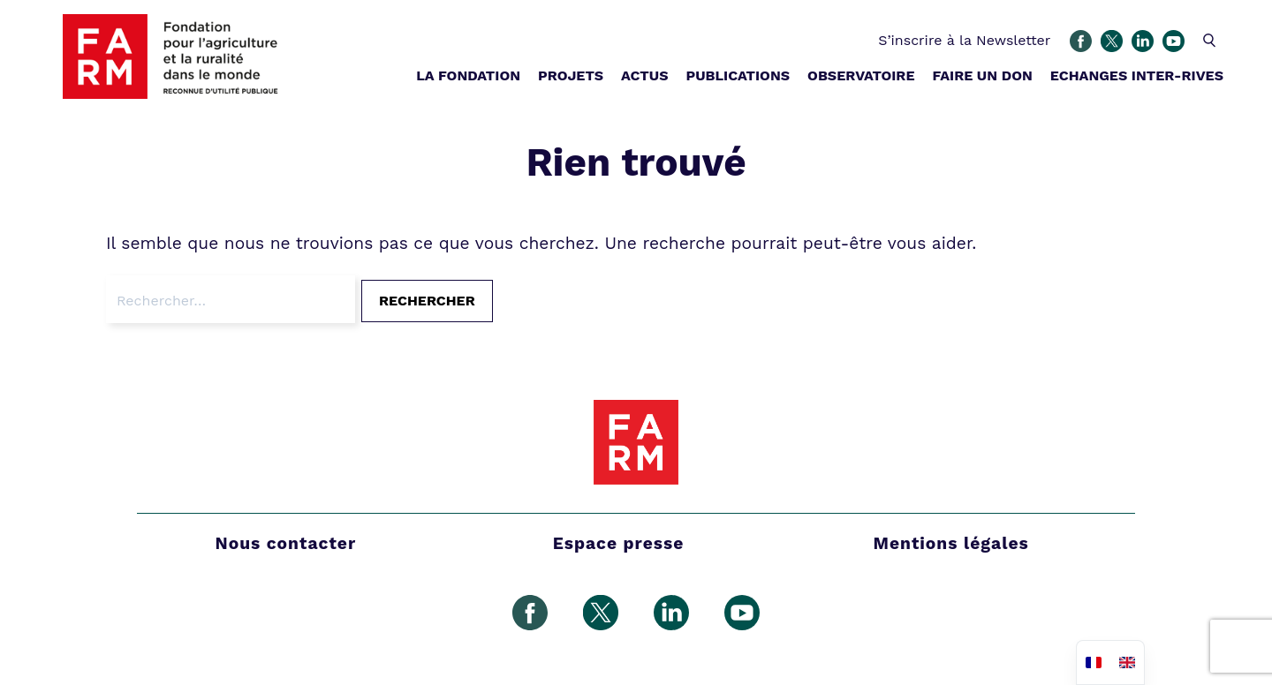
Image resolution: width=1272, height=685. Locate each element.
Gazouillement (1112, 41)
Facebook (1081, 41)
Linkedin (1143, 41)
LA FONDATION (468, 75)
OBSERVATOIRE (860, 75)
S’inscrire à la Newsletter (964, 40)
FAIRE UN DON (982, 75)
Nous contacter (286, 543)
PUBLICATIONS (737, 75)
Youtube (1173, 41)
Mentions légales (951, 543)
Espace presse (619, 543)
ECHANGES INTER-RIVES (1136, 75)
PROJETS (570, 75)
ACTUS (644, 75)
